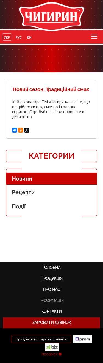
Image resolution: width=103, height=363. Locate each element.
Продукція (52, 278)
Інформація (52, 300)
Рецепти (23, 192)
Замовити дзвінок (51, 322)
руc (19, 37)
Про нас (51, 289)
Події (19, 206)
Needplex (51, 353)
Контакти (51, 311)
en (29, 37)
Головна (51, 267)
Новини (22, 178)
